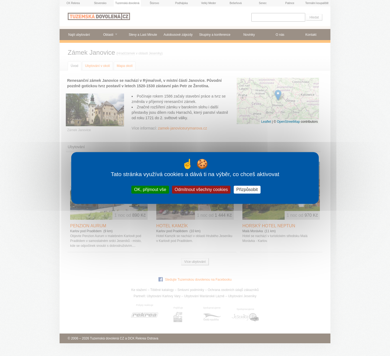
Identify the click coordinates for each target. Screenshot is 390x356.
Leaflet (266, 122)
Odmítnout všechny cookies (201, 189)
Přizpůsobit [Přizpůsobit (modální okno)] (247, 189)
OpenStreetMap (288, 122)
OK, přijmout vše (150, 189)
